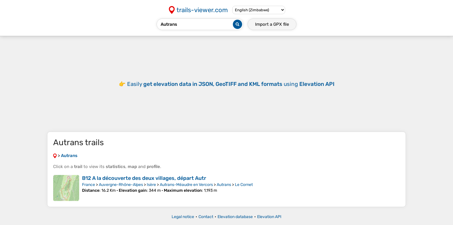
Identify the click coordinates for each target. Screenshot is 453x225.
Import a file (272, 24)
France (88, 184)
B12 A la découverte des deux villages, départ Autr (144, 178)
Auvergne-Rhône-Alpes (121, 184)
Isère (151, 184)
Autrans (224, 184)
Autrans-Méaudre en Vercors (186, 184)
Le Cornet (244, 184)
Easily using (231, 84)
